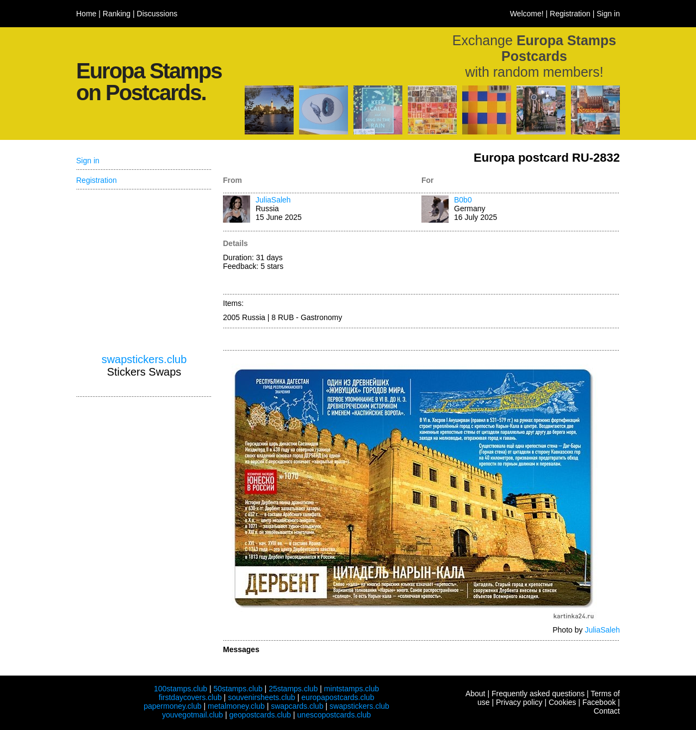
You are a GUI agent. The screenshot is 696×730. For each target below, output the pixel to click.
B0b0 (463, 199)
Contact (607, 711)
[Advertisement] (520, 263)
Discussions (157, 13)
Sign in (608, 13)
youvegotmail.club (192, 714)
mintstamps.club (351, 688)
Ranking (116, 13)
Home (86, 13)
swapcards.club (297, 706)
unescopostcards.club (334, 714)
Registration (570, 13)
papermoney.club (172, 706)
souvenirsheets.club (261, 697)
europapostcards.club (337, 697)
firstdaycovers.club (190, 697)
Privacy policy (519, 702)
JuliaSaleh (273, 199)
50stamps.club (237, 688)
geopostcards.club (260, 714)
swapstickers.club (144, 359)
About (475, 693)
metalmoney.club (236, 706)
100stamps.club (180, 688)
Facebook (599, 702)
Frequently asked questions (538, 693)
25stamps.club (293, 688)
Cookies (562, 702)
